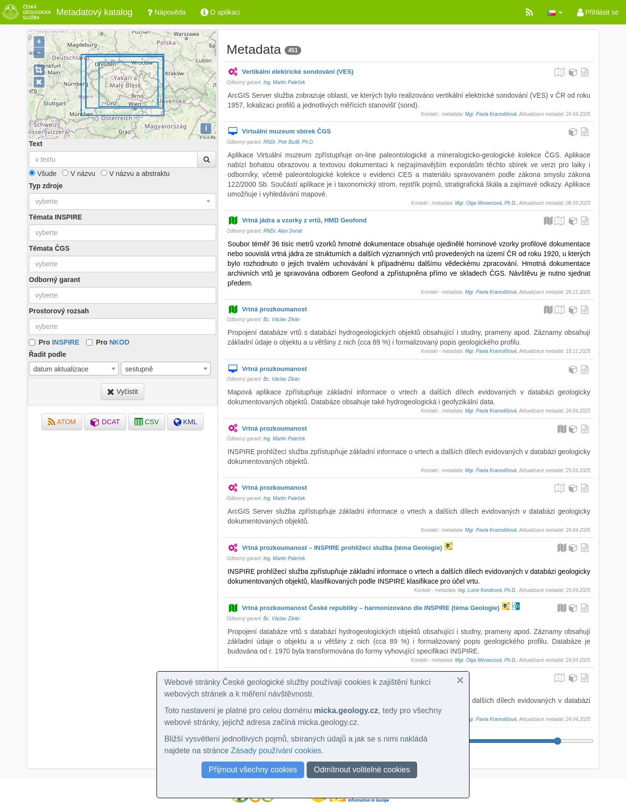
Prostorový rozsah (59, 311)
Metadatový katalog (66, 12)
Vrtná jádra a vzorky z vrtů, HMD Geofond (296, 220)
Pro (59, 342)
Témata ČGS (49, 248)
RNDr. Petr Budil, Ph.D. (288, 142)
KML (186, 422)
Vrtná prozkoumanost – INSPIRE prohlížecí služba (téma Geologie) (334, 548)
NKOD (119, 342)
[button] (555, 12)
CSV (146, 422)
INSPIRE (65, 342)
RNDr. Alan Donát (282, 231)
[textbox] (122, 232)
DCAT (105, 422)
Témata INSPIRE (55, 217)
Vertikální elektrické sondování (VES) (290, 72)
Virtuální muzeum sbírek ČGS (279, 131)
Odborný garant (54, 280)
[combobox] (122, 201)
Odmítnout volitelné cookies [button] (362, 769)
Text (36, 144)
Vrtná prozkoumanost (267, 309)
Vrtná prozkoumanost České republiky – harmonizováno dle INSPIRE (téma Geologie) (363, 608)
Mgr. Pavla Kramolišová (490, 114)
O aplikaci (220, 12)
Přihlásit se (598, 12)
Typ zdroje (46, 186)
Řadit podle (47, 354)
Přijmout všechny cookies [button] (253, 769)
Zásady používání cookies (276, 750)
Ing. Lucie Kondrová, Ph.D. (487, 590)
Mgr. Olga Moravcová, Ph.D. (485, 203)
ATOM (62, 422)
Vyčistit (122, 391)
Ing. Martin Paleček (284, 82)
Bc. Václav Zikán (281, 319)
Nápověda (166, 12)
